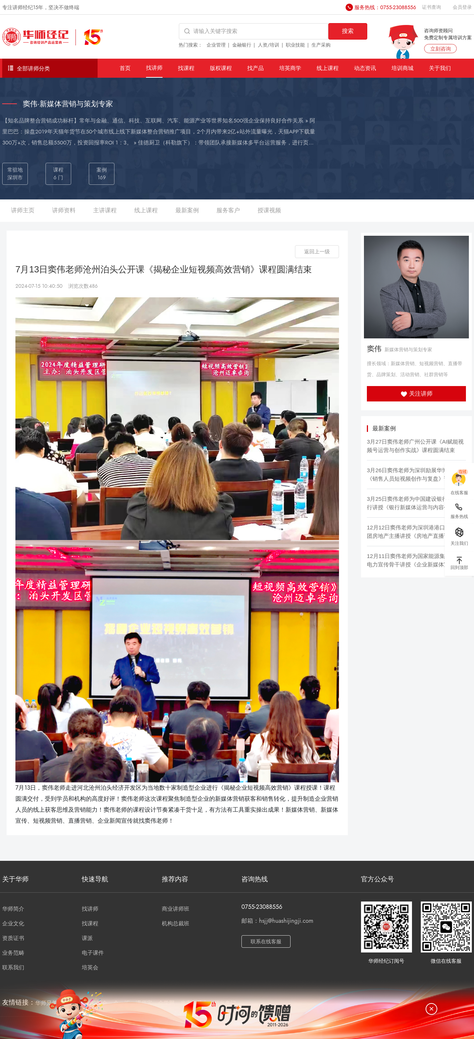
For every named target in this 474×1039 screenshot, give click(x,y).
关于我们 (440, 68)
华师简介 (13, 909)
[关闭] (431, 1009)
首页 (125, 68)
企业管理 (216, 44)
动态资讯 (365, 68)
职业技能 (295, 44)
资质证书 (13, 938)
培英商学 (290, 68)
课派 (87, 938)
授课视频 (269, 210)
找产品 (255, 68)
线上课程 (328, 68)
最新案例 (187, 210)
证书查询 (431, 7)
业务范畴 (13, 953)
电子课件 (93, 953)
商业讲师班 (175, 909)
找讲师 (154, 68)
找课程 (186, 68)
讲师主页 (22, 210)
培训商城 (402, 68)
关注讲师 (416, 393)
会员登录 (462, 7)
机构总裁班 (175, 923)
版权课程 (221, 68)
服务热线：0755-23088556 (385, 7)
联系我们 (13, 967)
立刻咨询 (440, 48)
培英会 (90, 967)
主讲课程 (105, 210)
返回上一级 (317, 251)
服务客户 (228, 210)
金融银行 (241, 44)
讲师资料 (64, 210)
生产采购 (321, 44)
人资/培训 (269, 44)
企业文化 (13, 923)
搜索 (348, 31)
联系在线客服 (266, 941)
